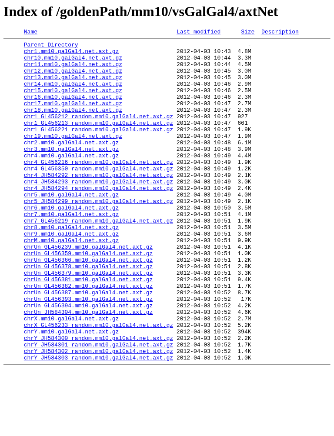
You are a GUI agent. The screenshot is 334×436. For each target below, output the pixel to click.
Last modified (198, 33)
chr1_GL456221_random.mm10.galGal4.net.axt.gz (98, 149)
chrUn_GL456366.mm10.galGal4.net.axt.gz (88, 305)
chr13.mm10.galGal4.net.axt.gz (73, 86)
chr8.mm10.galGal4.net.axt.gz (71, 266)
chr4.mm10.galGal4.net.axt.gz (71, 180)
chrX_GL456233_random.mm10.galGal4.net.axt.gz (98, 383)
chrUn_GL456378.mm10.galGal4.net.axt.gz (88, 313)
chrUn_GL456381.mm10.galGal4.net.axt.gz (88, 329)
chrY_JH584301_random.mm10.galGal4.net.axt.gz (98, 407)
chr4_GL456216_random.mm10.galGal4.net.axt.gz (98, 188)
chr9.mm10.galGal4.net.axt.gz (71, 274)
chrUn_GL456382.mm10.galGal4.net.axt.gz (88, 336)
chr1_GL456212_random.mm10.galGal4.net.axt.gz (98, 133)
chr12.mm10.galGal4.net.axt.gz (73, 78)
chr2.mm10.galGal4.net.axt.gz (71, 164)
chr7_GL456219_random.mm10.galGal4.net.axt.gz (98, 258)
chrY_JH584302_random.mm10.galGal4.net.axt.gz (98, 415)
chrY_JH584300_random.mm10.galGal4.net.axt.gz (98, 399)
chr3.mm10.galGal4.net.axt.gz (71, 172)
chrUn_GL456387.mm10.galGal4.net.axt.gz (88, 344)
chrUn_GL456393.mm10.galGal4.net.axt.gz (88, 352)
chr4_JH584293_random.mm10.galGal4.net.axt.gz (98, 211)
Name (30, 33)
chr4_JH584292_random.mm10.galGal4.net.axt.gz (98, 203)
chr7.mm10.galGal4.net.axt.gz (71, 250)
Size (247, 33)
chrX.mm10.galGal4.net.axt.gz (71, 375)
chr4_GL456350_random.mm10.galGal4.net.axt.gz (98, 196)
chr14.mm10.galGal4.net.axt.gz (73, 94)
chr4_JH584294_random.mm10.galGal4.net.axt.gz (98, 219)
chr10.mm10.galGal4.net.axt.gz (73, 63)
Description (280, 33)
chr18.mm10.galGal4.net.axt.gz (73, 125)
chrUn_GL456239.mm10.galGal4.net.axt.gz (88, 289)
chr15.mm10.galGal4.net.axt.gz (73, 102)
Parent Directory (51, 47)
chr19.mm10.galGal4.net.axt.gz (73, 156)
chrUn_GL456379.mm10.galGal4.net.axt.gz (88, 321)
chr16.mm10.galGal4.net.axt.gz (73, 109)
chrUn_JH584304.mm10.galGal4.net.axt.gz (88, 368)
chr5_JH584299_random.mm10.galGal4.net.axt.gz (98, 235)
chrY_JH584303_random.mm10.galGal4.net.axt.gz (98, 422)
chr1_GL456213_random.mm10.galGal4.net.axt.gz (98, 141)
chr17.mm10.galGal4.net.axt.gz (73, 117)
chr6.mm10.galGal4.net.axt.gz (71, 242)
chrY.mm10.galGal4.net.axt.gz (71, 391)
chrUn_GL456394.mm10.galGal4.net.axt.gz (88, 360)
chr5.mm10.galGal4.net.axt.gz (71, 227)
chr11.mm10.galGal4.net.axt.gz (73, 70)
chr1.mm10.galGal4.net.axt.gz (71, 55)
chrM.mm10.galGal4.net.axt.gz (71, 282)
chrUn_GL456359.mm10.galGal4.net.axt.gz (88, 297)
